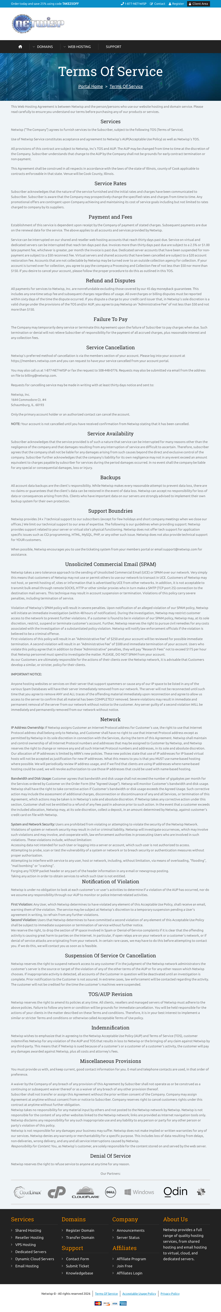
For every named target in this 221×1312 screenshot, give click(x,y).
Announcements (131, 1230)
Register (178, 3)
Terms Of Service (126, 86)
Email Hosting (27, 1266)
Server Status (128, 1237)
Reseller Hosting (29, 1237)
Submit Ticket (77, 1266)
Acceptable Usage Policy (139, 1293)
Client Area (200, 3)
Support (113, 47)
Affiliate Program (131, 1259)
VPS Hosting (25, 1244)
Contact (159, 3)
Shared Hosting (28, 1230)
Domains (45, 47)
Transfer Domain (80, 1237)
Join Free (125, 1266)
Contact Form (77, 1259)
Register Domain (80, 1230)
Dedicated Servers (30, 1252)
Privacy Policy (170, 1293)
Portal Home (90, 86)
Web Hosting (79, 47)
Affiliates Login (129, 1273)
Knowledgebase (79, 1273)
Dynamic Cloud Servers (34, 1259)
